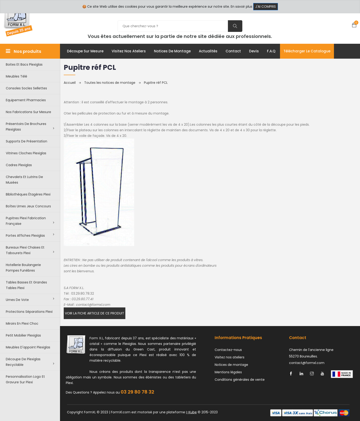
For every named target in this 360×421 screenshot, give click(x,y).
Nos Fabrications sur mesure (28, 112)
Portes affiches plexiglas (30, 235)
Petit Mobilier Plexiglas (23, 335)
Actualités (208, 51)
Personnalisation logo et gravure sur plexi (25, 379)
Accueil (72, 82)
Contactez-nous (228, 349)
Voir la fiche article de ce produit (94, 313)
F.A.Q (271, 51)
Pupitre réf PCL (156, 82)
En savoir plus (241, 6)
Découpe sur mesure (85, 51)
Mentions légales (228, 372)
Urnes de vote (30, 299)
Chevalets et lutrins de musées (24, 180)
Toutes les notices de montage (112, 82)
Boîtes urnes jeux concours (28, 206)
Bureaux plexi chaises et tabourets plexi (30, 250)
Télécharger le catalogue (306, 51)
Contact (233, 51)
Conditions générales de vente (240, 379)
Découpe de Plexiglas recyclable (30, 362)
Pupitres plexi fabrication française (30, 221)
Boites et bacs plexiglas (24, 64)
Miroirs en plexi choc (22, 323)
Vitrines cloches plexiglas (26, 153)
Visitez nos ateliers (129, 51)
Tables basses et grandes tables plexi (26, 285)
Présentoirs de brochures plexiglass (30, 126)
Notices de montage (172, 51)
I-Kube (191, 412)
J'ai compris (265, 6)
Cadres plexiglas (19, 165)
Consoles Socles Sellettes (26, 88)
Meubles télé (16, 76)
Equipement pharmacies (26, 100)
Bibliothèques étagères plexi (28, 194)
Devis (254, 51)
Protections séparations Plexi (29, 311)
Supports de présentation (26, 141)
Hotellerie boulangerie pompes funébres (23, 268)
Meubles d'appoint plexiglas (28, 347)
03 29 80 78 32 (137, 392)
